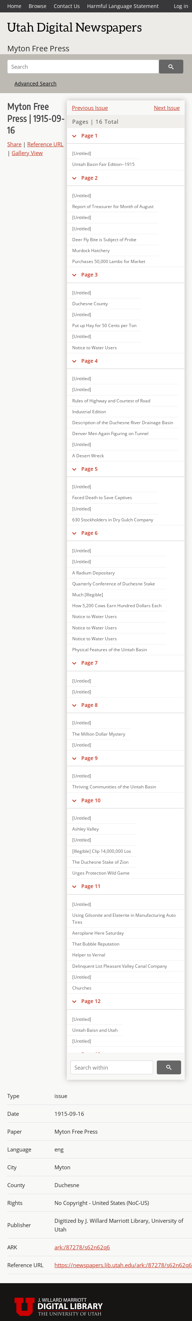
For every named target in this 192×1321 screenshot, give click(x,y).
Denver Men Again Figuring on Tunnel (110, 433)
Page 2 (89, 177)
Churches (81, 988)
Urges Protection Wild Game (101, 873)
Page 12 (91, 1001)
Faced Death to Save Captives (102, 497)
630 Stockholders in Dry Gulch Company (112, 520)
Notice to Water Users (94, 348)
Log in (181, 6)
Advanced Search (36, 83)
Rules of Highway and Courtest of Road (111, 401)
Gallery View (27, 152)
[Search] (83, 66)
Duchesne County (90, 304)
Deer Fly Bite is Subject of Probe (104, 239)
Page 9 (89, 758)
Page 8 (89, 704)
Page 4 (89, 360)
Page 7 (89, 662)
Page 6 (89, 532)
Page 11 (91, 886)
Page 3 (89, 274)
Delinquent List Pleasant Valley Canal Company (119, 966)
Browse (37, 6)
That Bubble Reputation (95, 944)
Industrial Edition (89, 412)
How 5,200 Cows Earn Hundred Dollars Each (117, 605)
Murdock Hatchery (91, 250)
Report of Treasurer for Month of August (113, 206)
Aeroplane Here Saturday (98, 933)
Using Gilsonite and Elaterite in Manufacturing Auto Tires (124, 918)
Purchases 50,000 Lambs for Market (108, 261)
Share (14, 144)
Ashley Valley (85, 829)
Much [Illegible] (87, 595)
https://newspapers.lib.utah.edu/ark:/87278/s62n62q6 (123, 1265)
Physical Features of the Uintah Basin (109, 649)
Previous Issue (90, 107)
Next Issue (167, 107)
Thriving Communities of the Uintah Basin (114, 787)
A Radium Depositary (93, 573)
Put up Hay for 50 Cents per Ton (104, 325)
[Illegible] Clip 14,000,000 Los (101, 851)
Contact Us (67, 6)
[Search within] (111, 1067)
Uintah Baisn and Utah (95, 1030)
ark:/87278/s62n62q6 (82, 1247)
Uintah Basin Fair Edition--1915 (103, 164)
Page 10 (91, 800)
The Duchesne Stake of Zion (100, 862)
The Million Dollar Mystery (98, 734)
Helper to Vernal (88, 955)
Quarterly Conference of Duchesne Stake (113, 584)
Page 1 (89, 135)
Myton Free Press (38, 48)
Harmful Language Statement (123, 6)
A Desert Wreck (88, 456)
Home (14, 6)
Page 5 (89, 468)
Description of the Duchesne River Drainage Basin (122, 422)
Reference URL (45, 144)
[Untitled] (81, 195)
